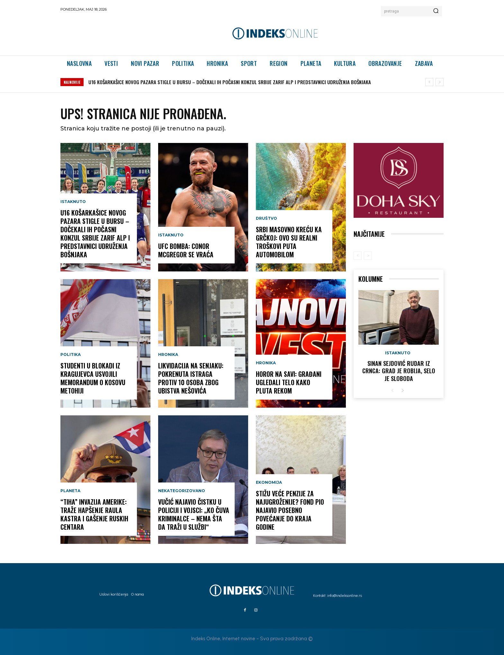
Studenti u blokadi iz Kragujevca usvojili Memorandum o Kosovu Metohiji (92, 378)
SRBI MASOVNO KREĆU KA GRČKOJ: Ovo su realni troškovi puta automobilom (289, 242)
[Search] (436, 11)
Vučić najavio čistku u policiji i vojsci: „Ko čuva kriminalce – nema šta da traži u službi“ (193, 514)
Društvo (266, 218)
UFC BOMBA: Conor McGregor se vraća (185, 250)
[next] (440, 82)
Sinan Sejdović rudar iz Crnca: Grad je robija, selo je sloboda (398, 371)
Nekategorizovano (181, 491)
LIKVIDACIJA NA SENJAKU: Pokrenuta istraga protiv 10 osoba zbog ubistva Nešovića (190, 378)
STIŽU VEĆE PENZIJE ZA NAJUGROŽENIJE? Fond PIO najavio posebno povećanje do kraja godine (290, 510)
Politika (70, 355)
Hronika (168, 355)
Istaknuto (73, 202)
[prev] (429, 82)
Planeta (70, 491)
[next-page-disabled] (368, 256)
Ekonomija (269, 482)
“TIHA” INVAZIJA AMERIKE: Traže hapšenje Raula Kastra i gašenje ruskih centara (94, 514)
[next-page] (403, 391)
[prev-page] (358, 256)
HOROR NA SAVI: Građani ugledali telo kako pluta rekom (288, 382)
